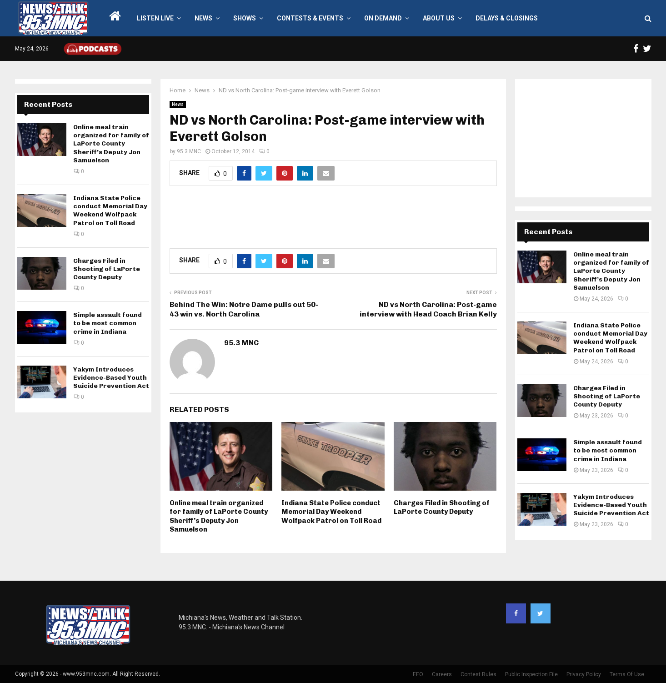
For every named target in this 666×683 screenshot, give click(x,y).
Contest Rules (478, 674)
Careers (442, 674)
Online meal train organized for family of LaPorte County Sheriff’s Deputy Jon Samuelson (219, 516)
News (203, 18)
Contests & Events (310, 18)
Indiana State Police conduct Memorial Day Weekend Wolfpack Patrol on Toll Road (331, 512)
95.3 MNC (189, 151)
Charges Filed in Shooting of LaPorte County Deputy (442, 507)
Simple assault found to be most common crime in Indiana (107, 323)
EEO (418, 674)
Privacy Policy (583, 674)
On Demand (383, 18)
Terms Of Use (627, 674)
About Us (439, 18)
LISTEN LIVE (155, 18)
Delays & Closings (507, 18)
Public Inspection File (531, 674)
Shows (244, 18)
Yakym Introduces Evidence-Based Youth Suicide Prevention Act (111, 378)
